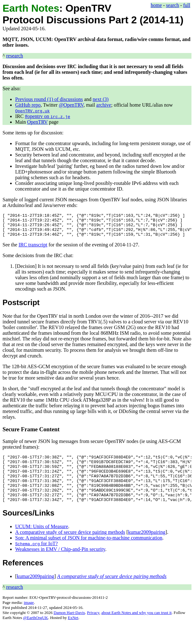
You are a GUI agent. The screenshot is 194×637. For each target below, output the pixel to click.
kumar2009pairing (146, 546)
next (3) (100, 99)
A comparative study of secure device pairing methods (70, 546)
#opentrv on (47, 116)
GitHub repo (27, 105)
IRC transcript (33, 249)
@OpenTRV (71, 105)
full (186, 5)
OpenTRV (37, 122)
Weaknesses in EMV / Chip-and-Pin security (60, 563)
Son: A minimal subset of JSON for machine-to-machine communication (88, 552)
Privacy (93, 626)
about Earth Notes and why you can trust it (136, 626)
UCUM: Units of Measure (41, 540)
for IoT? (36, 557)
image (29, 616)
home (156, 5)
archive (103, 105)
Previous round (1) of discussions (49, 99)
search (172, 5)
